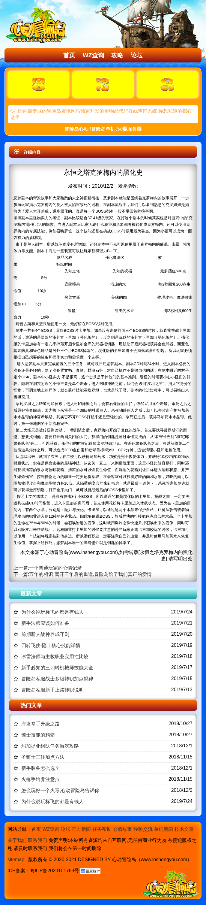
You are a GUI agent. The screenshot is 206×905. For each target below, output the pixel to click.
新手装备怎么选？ (40, 768)
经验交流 (143, 829)
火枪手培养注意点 (40, 779)
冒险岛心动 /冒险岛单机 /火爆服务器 (103, 129)
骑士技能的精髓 (38, 734)
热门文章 (31, 705)
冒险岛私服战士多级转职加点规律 (57, 678)
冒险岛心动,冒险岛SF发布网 (37, 25)
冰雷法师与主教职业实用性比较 (54, 656)
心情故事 (122, 829)
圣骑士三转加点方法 (42, 757)
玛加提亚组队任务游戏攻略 (50, 746)
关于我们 (17, 840)
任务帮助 (102, 829)
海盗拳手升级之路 (40, 723)
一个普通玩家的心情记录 (55, 568)
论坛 (137, 55)
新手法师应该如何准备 (45, 623)
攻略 (117, 55)
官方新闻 (81, 829)
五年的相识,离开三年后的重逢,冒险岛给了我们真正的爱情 (90, 574)
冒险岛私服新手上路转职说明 (52, 689)
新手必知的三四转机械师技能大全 (57, 667)
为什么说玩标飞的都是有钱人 (52, 612)
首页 (69, 55)
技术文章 (184, 829)
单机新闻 (163, 829)
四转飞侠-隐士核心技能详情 (50, 645)
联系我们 (37, 840)
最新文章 (31, 594)
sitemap (15, 859)
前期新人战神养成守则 (45, 634)
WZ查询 (93, 55)
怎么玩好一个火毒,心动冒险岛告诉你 (60, 790)
